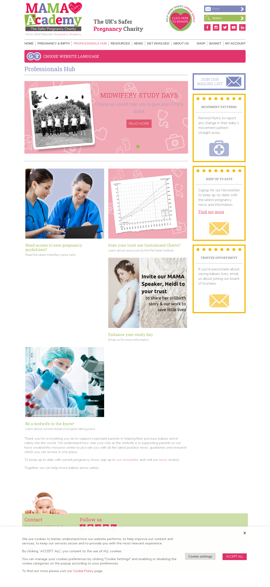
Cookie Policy (83, 571)
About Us (181, 43)
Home (29, 43)
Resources (120, 43)
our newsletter (127, 459)
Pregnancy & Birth (54, 43)
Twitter (225, 27)
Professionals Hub (90, 43)
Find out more (211, 212)
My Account (235, 43)
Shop (201, 43)
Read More (139, 123)
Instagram (216, 27)
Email (228, 9)
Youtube (233, 27)
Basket (215, 43)
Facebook (207, 27)
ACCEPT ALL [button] (234, 557)
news (163, 459)
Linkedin (242, 27)
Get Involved (158, 43)
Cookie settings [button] (200, 556)
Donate (180, 18)
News (138, 43)
